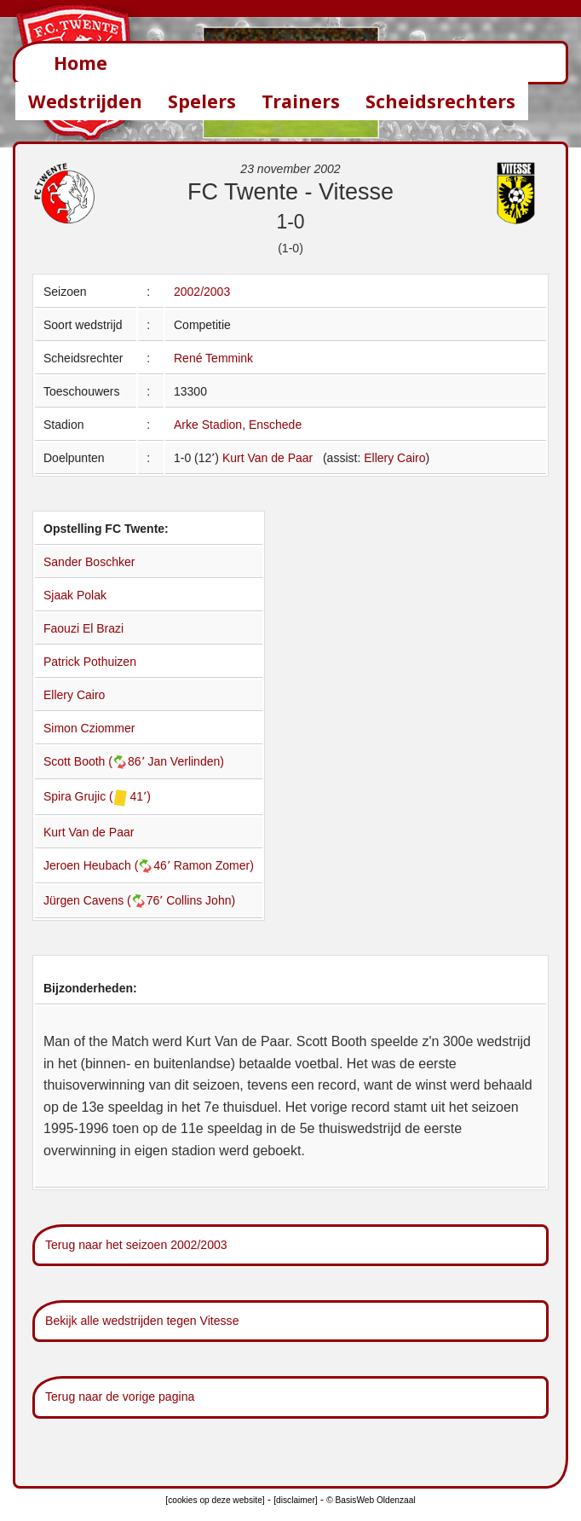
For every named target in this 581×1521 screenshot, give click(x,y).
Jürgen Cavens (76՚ (104, 900)
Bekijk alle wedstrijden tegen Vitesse (142, 1320)
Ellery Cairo (394, 458)
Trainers (301, 101)
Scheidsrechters (440, 101)
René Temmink (213, 358)
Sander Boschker (89, 562)
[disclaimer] (295, 1500)
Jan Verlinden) (185, 761)
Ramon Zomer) (214, 865)
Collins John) (200, 900)
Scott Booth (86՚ (95, 761)
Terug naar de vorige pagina (119, 1396)
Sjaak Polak (74, 595)
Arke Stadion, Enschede (238, 424)
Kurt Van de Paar (267, 458)
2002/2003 (202, 291)
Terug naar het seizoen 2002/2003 (136, 1245)
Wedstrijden (85, 101)
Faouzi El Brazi (83, 628)
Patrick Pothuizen (89, 661)
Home (80, 62)
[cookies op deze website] (214, 1500)
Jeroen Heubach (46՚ (108, 865)
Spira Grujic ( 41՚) (97, 796)
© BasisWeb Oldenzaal (370, 1500)
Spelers (202, 101)
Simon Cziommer (89, 728)
